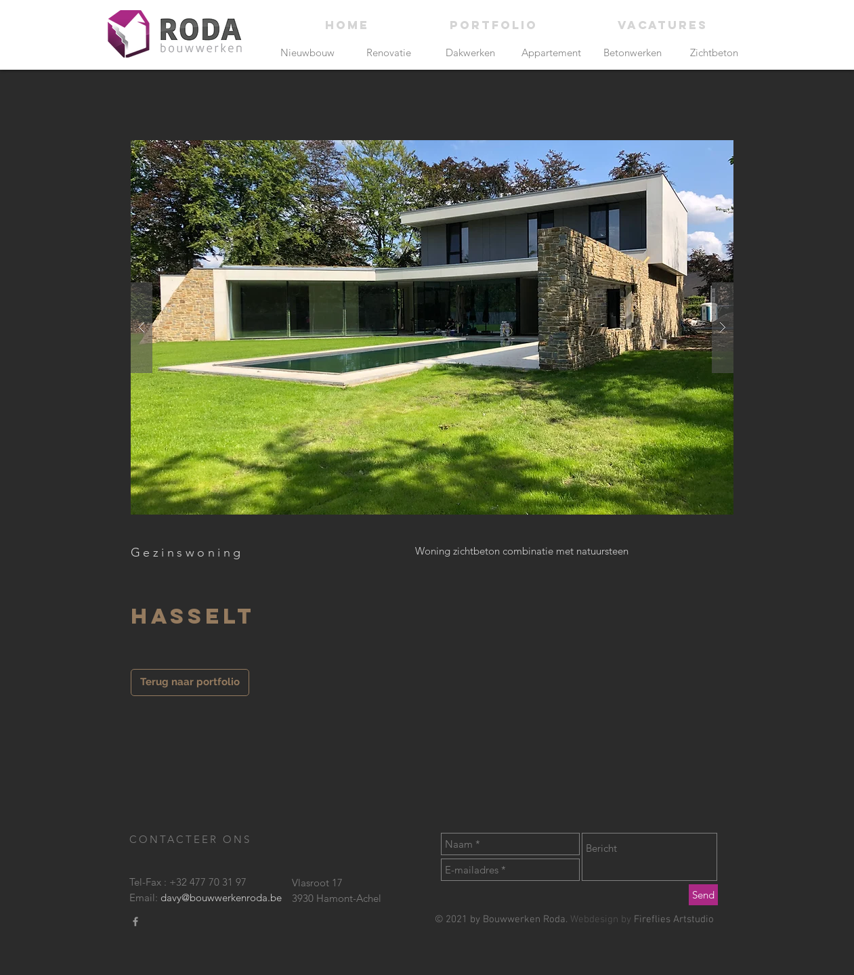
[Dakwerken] (470, 52)
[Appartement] (552, 52)
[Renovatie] (389, 52)
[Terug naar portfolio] (190, 682)
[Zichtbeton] (714, 52)
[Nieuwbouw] (308, 52)
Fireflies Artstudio (674, 919)
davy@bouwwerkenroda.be (221, 897)
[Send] (703, 894)
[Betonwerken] (633, 52)
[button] (432, 327)
